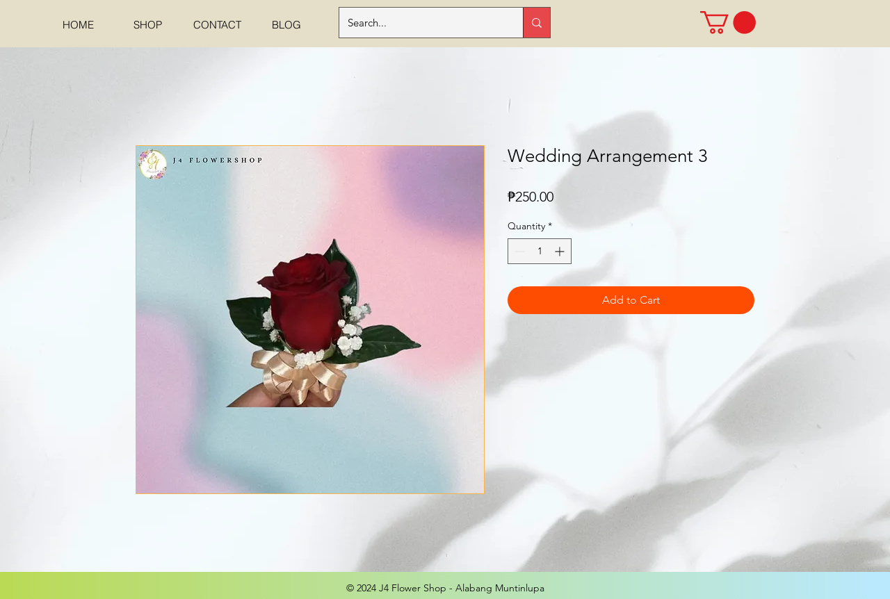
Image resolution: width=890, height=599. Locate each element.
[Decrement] (518, 251)
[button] (728, 22)
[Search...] (421, 23)
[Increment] (560, 251)
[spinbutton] (539, 251)
